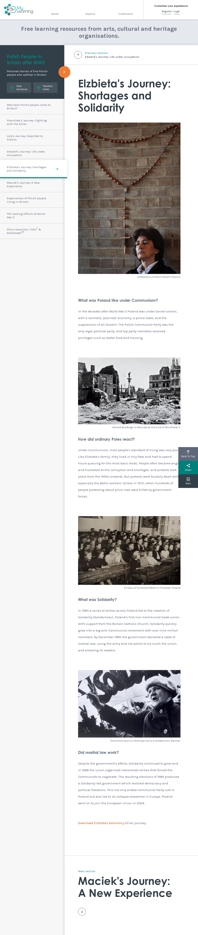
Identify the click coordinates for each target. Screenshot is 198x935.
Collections (126, 14)
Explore (90, 14)
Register (166, 11)
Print (188, 481)
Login (177, 11)
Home (54, 14)
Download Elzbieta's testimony (101, 823)
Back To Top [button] (188, 454)
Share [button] (188, 467)
